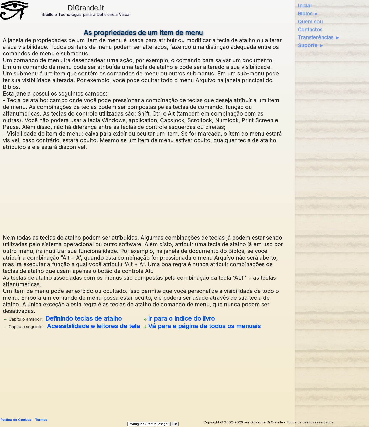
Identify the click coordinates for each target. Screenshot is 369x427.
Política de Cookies (16, 419)
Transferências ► (319, 37)
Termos (41, 419)
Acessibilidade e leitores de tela (93, 326)
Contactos (310, 29)
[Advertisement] (143, 191)
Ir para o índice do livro (181, 318)
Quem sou (310, 21)
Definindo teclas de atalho (83, 318)
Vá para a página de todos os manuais (204, 326)
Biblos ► (308, 14)
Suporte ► (311, 45)
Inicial (304, 6)
